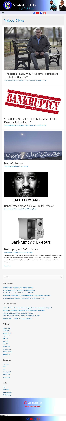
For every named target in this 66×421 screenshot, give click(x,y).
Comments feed (7, 392)
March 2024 (6, 330)
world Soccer (35, 80)
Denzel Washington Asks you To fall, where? (29, 205)
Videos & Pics (28, 80)
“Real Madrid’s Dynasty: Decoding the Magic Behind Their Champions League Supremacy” (26, 295)
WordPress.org (7, 395)
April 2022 (5, 344)
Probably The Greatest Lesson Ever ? (30, 315)
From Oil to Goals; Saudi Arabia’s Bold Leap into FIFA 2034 (18, 293)
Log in (4, 387)
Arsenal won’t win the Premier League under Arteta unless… (18, 287)
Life (15, 80)
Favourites (7, 80)
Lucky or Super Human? (27, 313)
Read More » (7, 266)
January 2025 (6, 328)
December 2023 (7, 333)
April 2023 (5, 338)
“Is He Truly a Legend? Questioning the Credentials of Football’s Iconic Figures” (23, 298)
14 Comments (8, 252)
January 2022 (6, 346)
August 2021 (6, 354)
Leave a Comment (9, 209)
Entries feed (6, 389)
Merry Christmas (13, 163)
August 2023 (6, 336)
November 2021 (7, 349)
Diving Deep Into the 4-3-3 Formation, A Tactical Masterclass (19, 290)
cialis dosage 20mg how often (11, 313)
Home (12, 80)
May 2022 (5, 341)
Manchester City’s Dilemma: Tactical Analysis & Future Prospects (28, 310)
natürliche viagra (7, 318)
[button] (3, 12)
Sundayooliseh (35, 403)
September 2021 (7, 351)
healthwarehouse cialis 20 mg (11, 315)
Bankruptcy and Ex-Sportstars (21, 249)
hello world (6, 308)
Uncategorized (20, 80)
